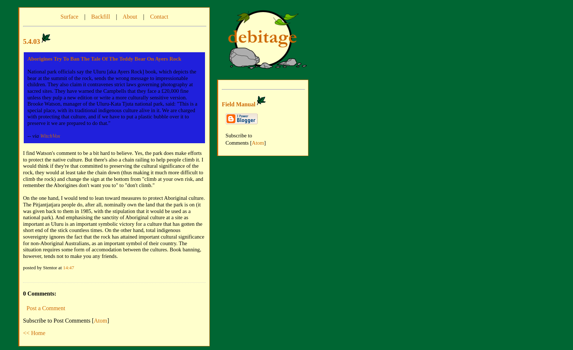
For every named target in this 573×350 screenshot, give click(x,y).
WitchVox (50, 136)
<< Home (34, 333)
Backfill (100, 17)
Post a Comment (46, 308)
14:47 (68, 267)
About (129, 17)
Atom (100, 320)
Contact (159, 17)
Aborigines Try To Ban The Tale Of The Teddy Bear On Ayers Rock (104, 59)
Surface (70, 17)
